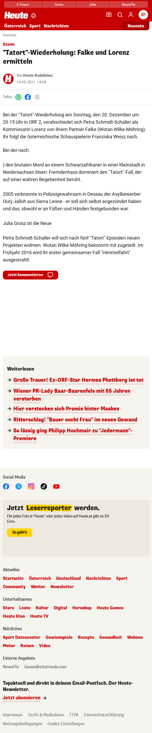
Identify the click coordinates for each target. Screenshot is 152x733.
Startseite (9, 35)
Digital (60, 608)
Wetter (38, 586)
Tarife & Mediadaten (46, 715)
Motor (9, 645)
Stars (8, 608)
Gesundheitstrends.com (45, 667)
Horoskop (81, 608)
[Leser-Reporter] (109, 14)
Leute (24, 608)
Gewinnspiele (59, 637)
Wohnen (135, 637)
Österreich (15, 26)
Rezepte (86, 637)
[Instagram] (31, 486)
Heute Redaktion (37, 75)
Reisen (27, 645)
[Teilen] (37, 97)
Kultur (42, 608)
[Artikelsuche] (120, 14)
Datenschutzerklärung (104, 715)
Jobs (92, 4)
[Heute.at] (16, 15)
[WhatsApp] (18, 96)
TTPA (74, 715)
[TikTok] (44, 486)
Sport (35, 26)
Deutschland (68, 578)
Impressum (13, 715)
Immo (59, 4)
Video (44, 645)
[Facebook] (28, 96)
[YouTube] (56, 486)
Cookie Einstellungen (65, 723)
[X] (18, 486)
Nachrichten (56, 26)
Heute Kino (14, 616)
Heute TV (39, 616)
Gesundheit (110, 637)
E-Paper (23, 4)
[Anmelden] (131, 14)
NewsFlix (128, 4)
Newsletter (62, 586)
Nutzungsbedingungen (22, 723)
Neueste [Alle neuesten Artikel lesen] (136, 26)
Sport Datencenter (21, 637)
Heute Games (110, 608)
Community (14, 586)
